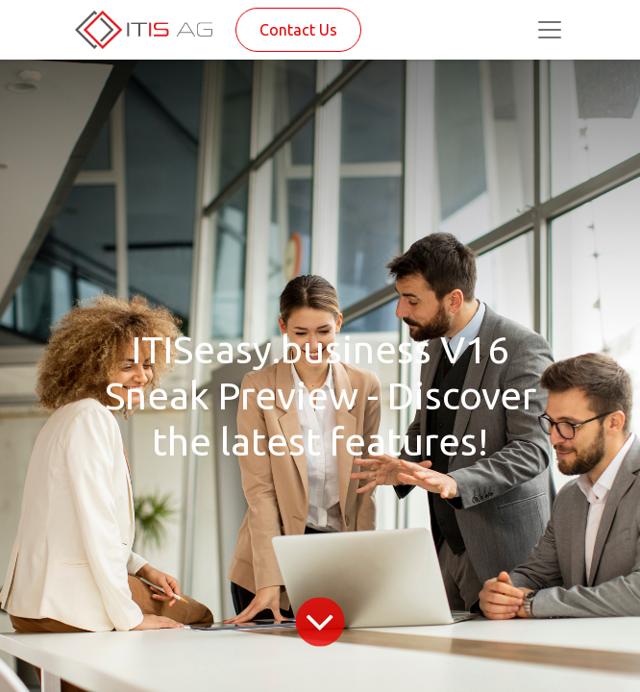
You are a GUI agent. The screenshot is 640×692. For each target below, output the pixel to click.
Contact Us (298, 29)
